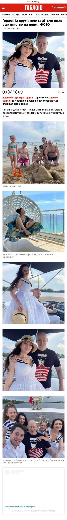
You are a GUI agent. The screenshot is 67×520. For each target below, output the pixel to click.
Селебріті (6, 15)
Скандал (16, 15)
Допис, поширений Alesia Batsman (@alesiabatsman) (33, 511)
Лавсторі (55, 15)
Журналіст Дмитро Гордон (18, 97)
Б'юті (31, 15)
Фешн (24, 15)
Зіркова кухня (42, 15)
